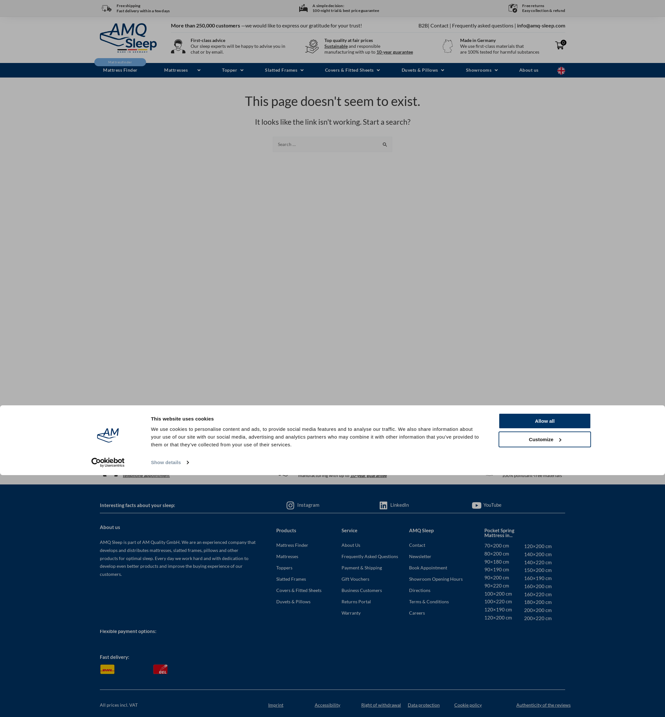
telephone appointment (146, 475)
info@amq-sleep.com (541, 25)
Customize (545, 681)
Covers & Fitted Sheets (299, 590)
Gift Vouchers (355, 579)
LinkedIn (399, 505)
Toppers (284, 567)
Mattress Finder (292, 545)
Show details (166, 704)
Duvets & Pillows (293, 601)
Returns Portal (356, 601)
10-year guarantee (394, 52)
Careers (417, 613)
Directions (419, 590)
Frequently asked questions (482, 25)
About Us (351, 545)
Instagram (308, 505)
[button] (179, 70)
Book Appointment (428, 567)
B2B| (423, 25)
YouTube (492, 505)
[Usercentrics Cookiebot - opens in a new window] (108, 704)
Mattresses (287, 556)
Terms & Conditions (429, 601)
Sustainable (336, 46)
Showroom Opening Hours (436, 579)
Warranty (351, 613)
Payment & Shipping (362, 567)
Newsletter (420, 556)
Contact (439, 25)
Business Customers (362, 590)
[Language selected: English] (561, 70)
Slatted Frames (291, 579)
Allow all (545, 663)
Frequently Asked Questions (370, 556)
